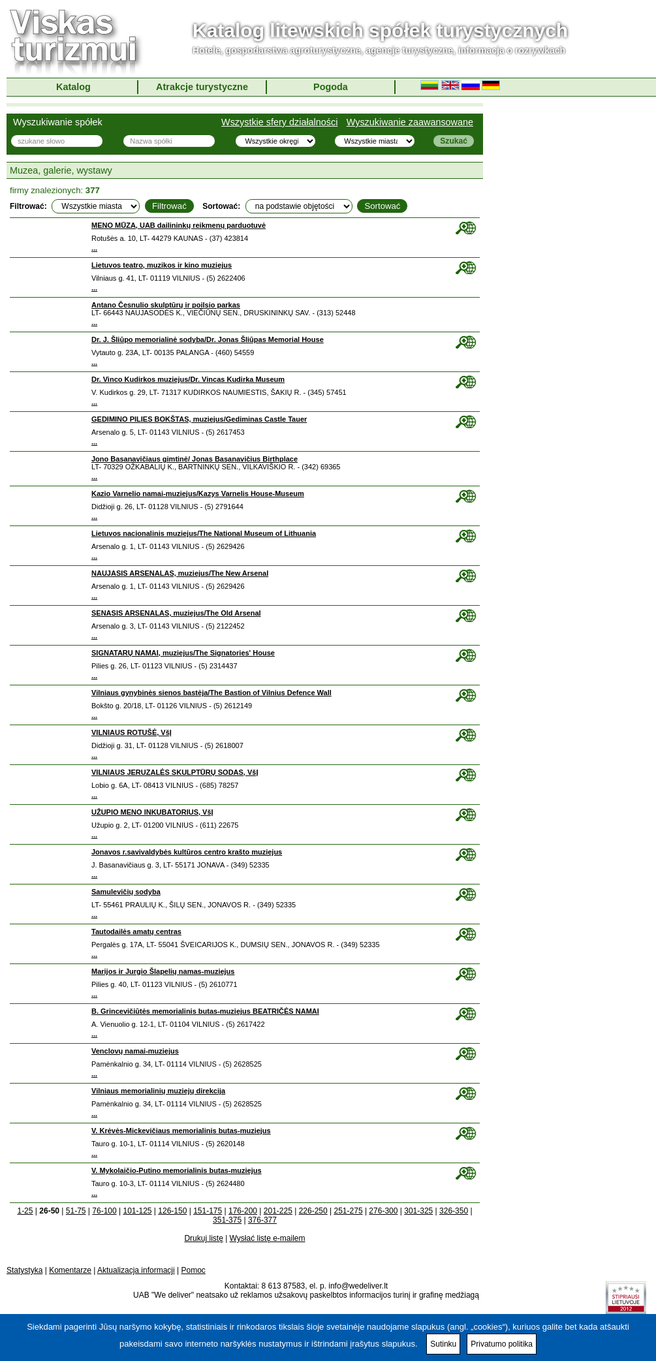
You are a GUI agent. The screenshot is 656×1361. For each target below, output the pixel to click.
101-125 (137, 1210)
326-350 (453, 1210)
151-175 (207, 1210)
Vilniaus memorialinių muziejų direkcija (158, 1091)
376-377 (262, 1220)
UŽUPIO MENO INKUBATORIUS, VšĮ (152, 812)
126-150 (172, 1210)
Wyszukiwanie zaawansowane (410, 122)
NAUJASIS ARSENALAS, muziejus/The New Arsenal (179, 573)
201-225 (278, 1210)
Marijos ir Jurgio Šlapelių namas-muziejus (162, 971)
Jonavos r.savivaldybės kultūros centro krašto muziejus (186, 852)
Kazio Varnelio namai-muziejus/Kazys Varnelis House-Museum (197, 493)
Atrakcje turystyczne (202, 87)
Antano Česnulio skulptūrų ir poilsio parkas (165, 305)
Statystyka (24, 1270)
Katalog (73, 87)
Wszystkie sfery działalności (279, 122)
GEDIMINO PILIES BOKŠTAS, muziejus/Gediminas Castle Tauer (199, 419)
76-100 (104, 1210)
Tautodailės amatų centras (136, 931)
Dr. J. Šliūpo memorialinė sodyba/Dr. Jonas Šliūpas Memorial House (207, 339)
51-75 (76, 1210)
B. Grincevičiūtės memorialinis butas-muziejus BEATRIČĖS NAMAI (205, 1011)
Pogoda (330, 87)
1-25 (25, 1210)
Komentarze (70, 1270)
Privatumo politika (502, 1344)
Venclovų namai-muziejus (135, 1051)
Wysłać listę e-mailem (267, 1238)
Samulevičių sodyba (126, 892)
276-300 (383, 1210)
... (94, 248)
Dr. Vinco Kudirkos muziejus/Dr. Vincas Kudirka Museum (188, 379)
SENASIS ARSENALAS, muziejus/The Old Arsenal (176, 613)
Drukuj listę (203, 1238)
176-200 (242, 1210)
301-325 (418, 1210)
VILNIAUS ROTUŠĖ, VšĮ (131, 732)
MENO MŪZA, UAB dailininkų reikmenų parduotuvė (178, 225)
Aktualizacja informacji (136, 1270)
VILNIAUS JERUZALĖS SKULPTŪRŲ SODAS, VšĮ (174, 772)
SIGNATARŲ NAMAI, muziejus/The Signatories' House (183, 653)
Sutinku (443, 1344)
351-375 (227, 1220)
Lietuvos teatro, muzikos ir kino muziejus (161, 265)
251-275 (348, 1210)
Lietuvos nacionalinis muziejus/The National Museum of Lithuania (203, 533)
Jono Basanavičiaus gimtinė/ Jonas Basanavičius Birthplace (194, 459)
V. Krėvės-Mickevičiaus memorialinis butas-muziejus (181, 1130)
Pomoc (193, 1270)
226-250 (313, 1210)
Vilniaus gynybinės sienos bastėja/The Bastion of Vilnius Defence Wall (211, 692)
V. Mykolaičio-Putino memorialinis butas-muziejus (176, 1170)
